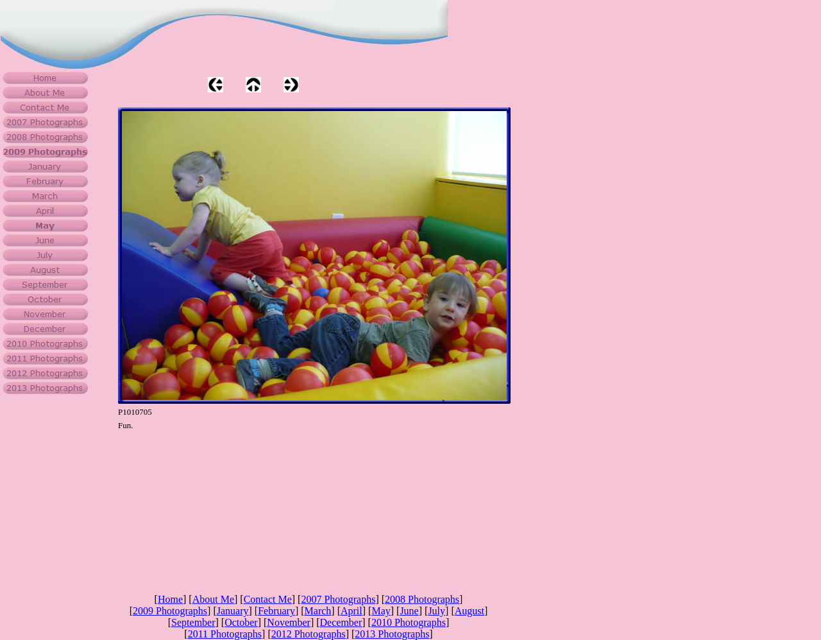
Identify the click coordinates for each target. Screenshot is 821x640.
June (409, 610)
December (341, 622)
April (351, 610)
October (241, 622)
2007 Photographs (338, 599)
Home (170, 599)
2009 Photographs (170, 610)
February (276, 610)
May (380, 610)
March (318, 610)
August (469, 610)
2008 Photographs (422, 599)
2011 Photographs (225, 633)
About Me (213, 599)
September (193, 622)
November (288, 622)
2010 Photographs (408, 622)
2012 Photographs (308, 633)
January (233, 610)
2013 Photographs (392, 633)
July (436, 610)
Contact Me (268, 599)
